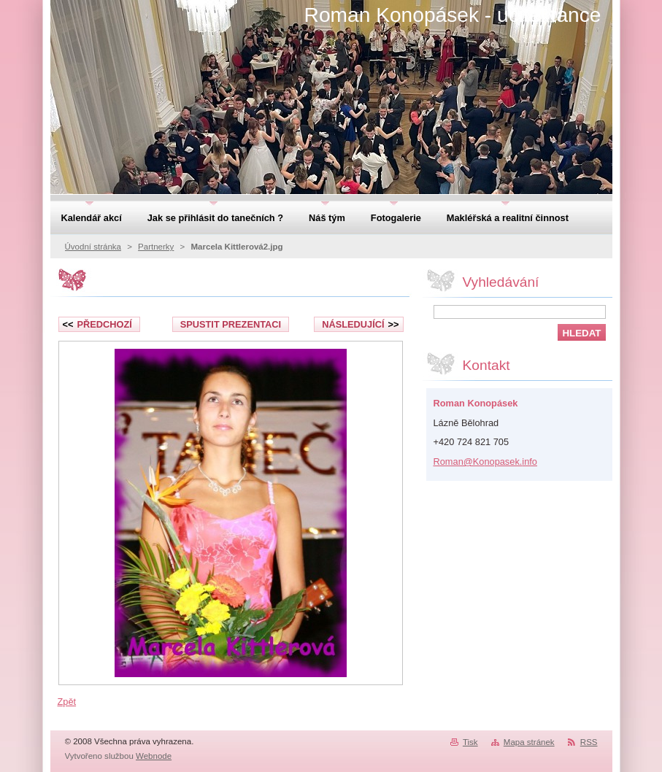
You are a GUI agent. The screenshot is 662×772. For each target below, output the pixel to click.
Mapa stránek (529, 742)
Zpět (67, 701)
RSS (589, 742)
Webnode (154, 756)
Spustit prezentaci (230, 324)
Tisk (470, 742)
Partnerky (156, 246)
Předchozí (97, 324)
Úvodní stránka (93, 246)
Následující (360, 324)
